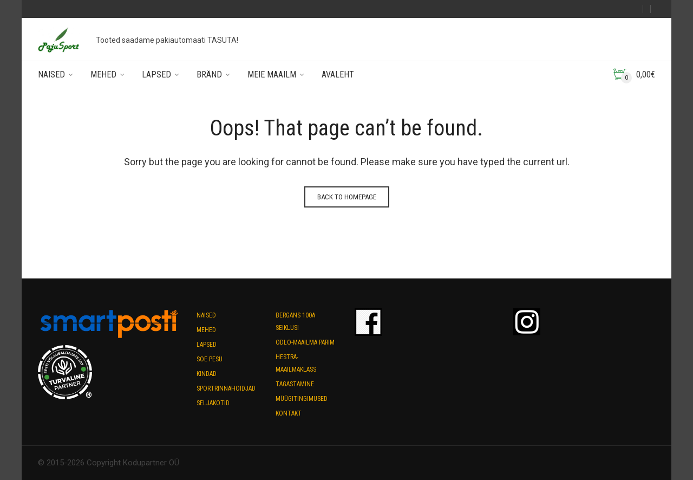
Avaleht (338, 74)
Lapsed (156, 74)
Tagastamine (295, 384)
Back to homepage (346, 197)
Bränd (209, 74)
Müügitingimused (302, 399)
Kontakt (289, 413)
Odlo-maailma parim (305, 342)
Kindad (207, 374)
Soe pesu (210, 359)
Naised (51, 74)
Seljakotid (213, 403)
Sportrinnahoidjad (226, 388)
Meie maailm (271, 74)
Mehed (103, 74)
